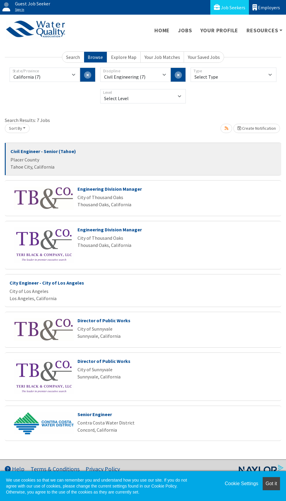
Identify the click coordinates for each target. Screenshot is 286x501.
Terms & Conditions (55, 469)
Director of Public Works (103, 320)
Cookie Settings (241, 483)
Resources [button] (262, 30)
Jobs (185, 30)
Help (15, 469)
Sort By (15, 128)
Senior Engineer (94, 414)
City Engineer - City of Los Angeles (47, 283)
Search (73, 57)
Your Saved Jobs (204, 57)
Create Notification (257, 128)
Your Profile (219, 30)
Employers (266, 7)
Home (162, 30)
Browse (95, 57)
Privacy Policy (103, 469)
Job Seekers (229, 7)
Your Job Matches (162, 57)
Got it (271, 483)
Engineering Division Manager (109, 189)
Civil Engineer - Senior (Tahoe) (43, 151)
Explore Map (123, 57)
